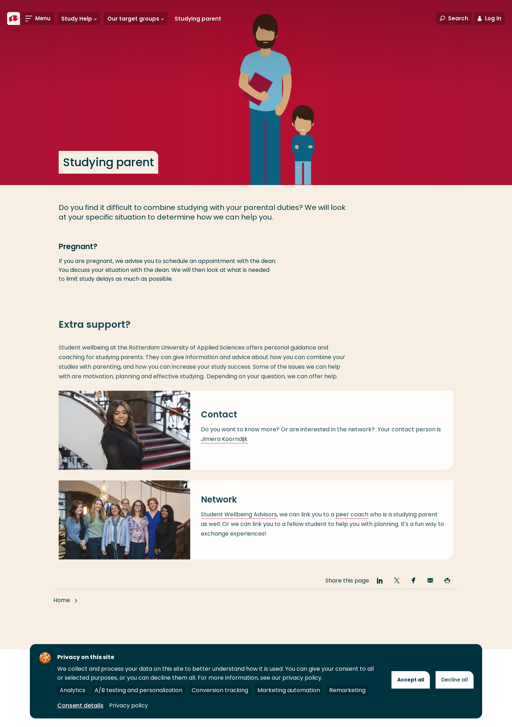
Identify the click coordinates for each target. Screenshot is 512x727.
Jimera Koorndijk (224, 445)
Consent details (80, 705)
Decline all (454, 679)
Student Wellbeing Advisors (239, 520)
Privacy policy (128, 705)
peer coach (352, 520)
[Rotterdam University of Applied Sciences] (13, 18)
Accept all (410, 679)
